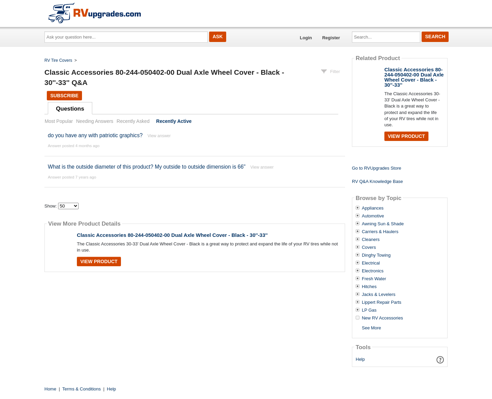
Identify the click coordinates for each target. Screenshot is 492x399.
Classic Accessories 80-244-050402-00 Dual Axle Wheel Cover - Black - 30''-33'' (172, 235)
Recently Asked (133, 121)
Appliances (373, 208)
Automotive (373, 216)
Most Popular (59, 121)
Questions (70, 108)
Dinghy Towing (376, 255)
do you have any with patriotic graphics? (95, 135)
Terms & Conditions (81, 388)
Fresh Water (374, 278)
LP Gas (369, 310)
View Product (99, 261)
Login (306, 37)
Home (50, 388)
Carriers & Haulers (380, 231)
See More (371, 327)
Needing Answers (94, 121)
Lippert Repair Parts (381, 302)
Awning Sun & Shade (383, 224)
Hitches (369, 286)
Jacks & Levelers (378, 294)
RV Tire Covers (58, 60)
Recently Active (174, 121)
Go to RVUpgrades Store (376, 168)
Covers (369, 247)
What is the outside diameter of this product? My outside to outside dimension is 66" (146, 167)
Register (331, 37)
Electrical (371, 263)
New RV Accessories (382, 318)
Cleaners (371, 239)
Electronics (373, 271)
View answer (159, 135)
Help (360, 359)
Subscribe (64, 95)
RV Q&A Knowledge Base (377, 181)
